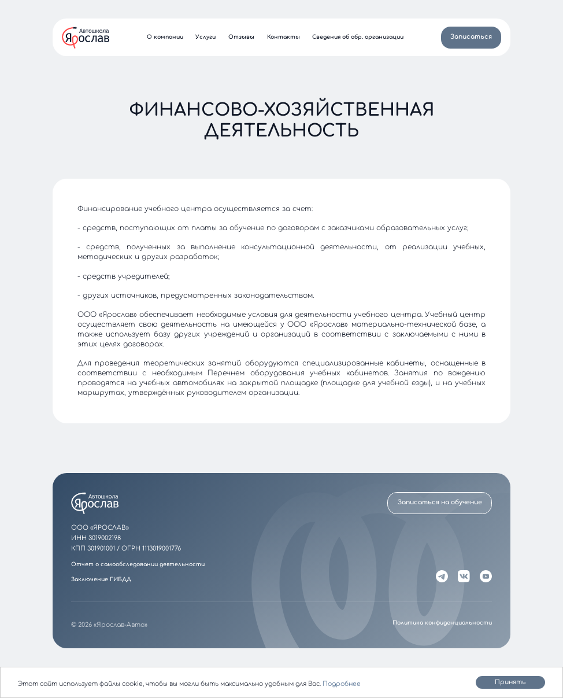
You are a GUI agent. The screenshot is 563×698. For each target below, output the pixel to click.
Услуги (205, 37)
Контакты (283, 37)
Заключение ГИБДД (101, 579)
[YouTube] (485, 576)
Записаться (471, 36)
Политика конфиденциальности (442, 623)
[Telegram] (442, 576)
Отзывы (241, 37)
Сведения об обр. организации (357, 37)
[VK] (463, 576)
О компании (165, 37)
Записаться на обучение (440, 502)
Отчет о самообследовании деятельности (138, 564)
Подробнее (342, 684)
